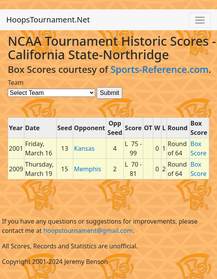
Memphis (87, 169)
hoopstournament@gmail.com (88, 230)
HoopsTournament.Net (48, 19)
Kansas (84, 148)
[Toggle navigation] (200, 20)
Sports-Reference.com (160, 69)
